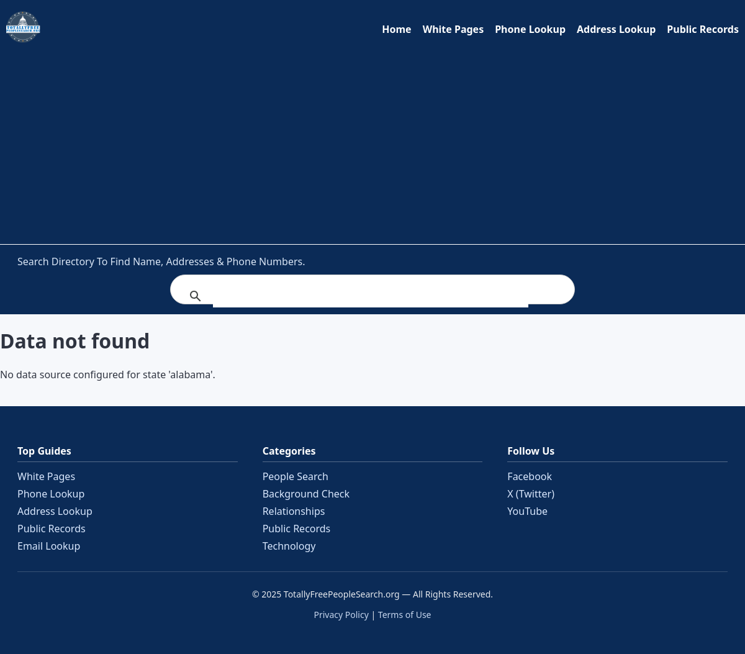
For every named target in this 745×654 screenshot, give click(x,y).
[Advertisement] (372, 141)
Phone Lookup (530, 29)
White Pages (453, 29)
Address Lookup (616, 29)
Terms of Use (404, 614)
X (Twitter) (530, 494)
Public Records (703, 29)
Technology (289, 546)
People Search (295, 476)
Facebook (529, 476)
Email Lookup (48, 546)
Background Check (306, 494)
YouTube (527, 511)
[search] (370, 296)
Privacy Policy (341, 614)
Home (396, 29)
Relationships (294, 511)
